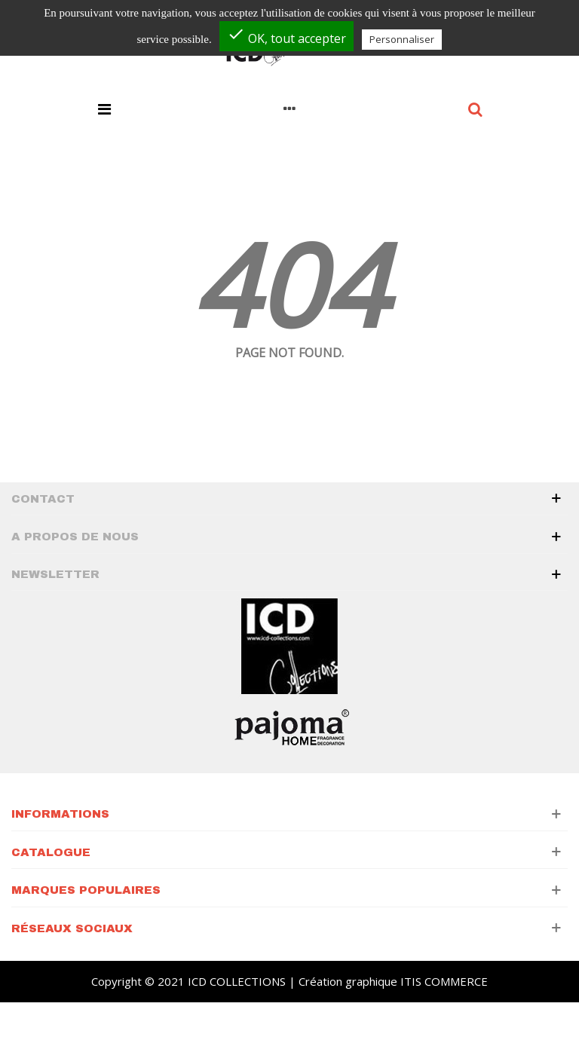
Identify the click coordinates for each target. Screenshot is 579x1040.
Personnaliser (401, 39)
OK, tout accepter (286, 36)
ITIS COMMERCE (444, 981)
